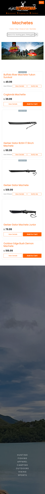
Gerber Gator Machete (16, 185)
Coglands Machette (15, 94)
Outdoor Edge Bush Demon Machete (19, 245)
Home (12, 29)
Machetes (33, 29)
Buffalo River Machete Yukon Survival (19, 76)
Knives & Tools (24, 29)
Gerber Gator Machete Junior (20, 224)
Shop (16, 29)
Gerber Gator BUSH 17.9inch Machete (19, 144)
